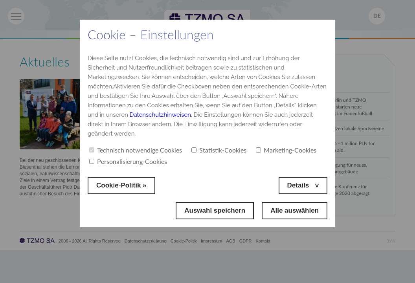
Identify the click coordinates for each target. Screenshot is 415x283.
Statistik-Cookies (218, 150)
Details (299, 185)
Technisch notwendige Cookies (135, 150)
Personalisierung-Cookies (128, 162)
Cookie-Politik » (121, 185)
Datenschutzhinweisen (160, 114)
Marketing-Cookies (286, 150)
